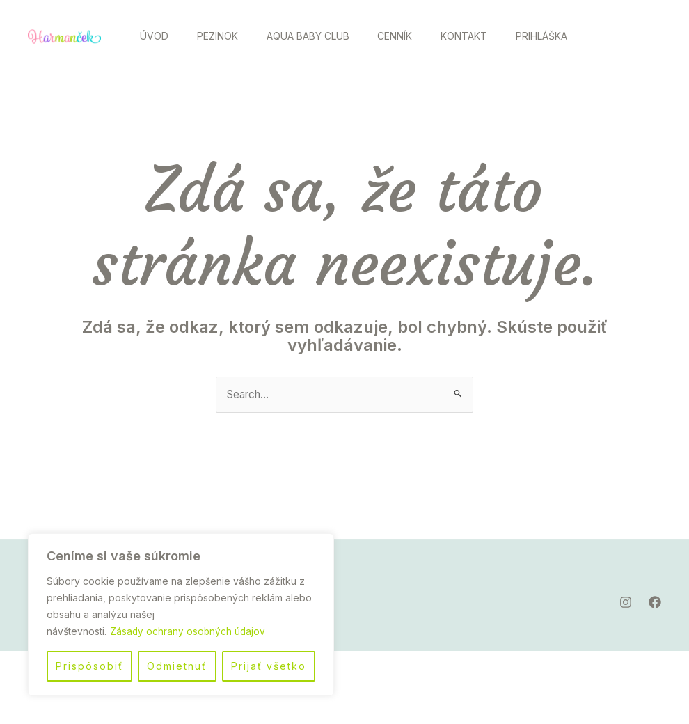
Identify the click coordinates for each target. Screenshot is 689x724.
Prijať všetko (268, 666)
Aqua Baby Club (320, 36)
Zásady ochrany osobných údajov (188, 631)
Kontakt (487, 36)
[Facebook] (643, 73)
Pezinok (225, 36)
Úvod (157, 36)
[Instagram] (612, 73)
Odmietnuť (177, 666)
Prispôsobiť (89, 666)
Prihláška (168, 108)
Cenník (412, 36)
